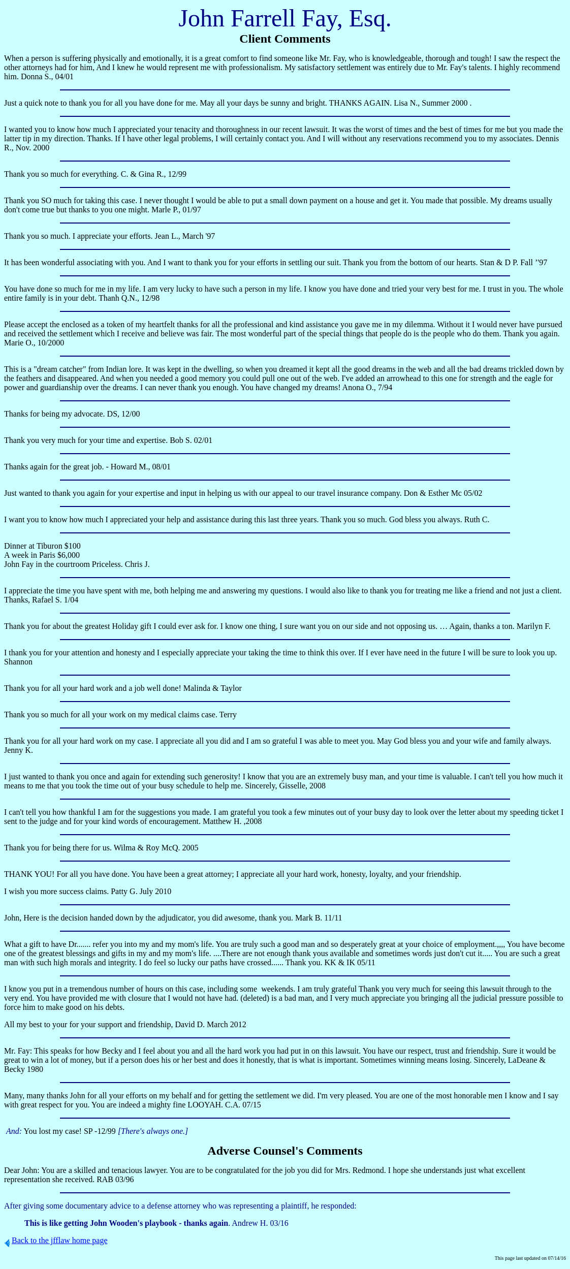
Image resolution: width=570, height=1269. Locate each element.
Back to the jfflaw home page (60, 1240)
